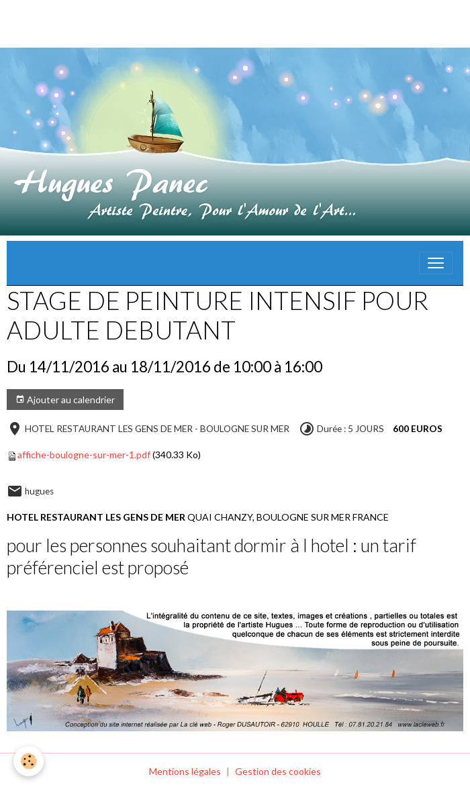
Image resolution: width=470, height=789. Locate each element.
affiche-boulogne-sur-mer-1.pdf (83, 454)
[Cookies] (28, 761)
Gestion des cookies (278, 771)
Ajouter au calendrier (65, 400)
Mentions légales (185, 771)
